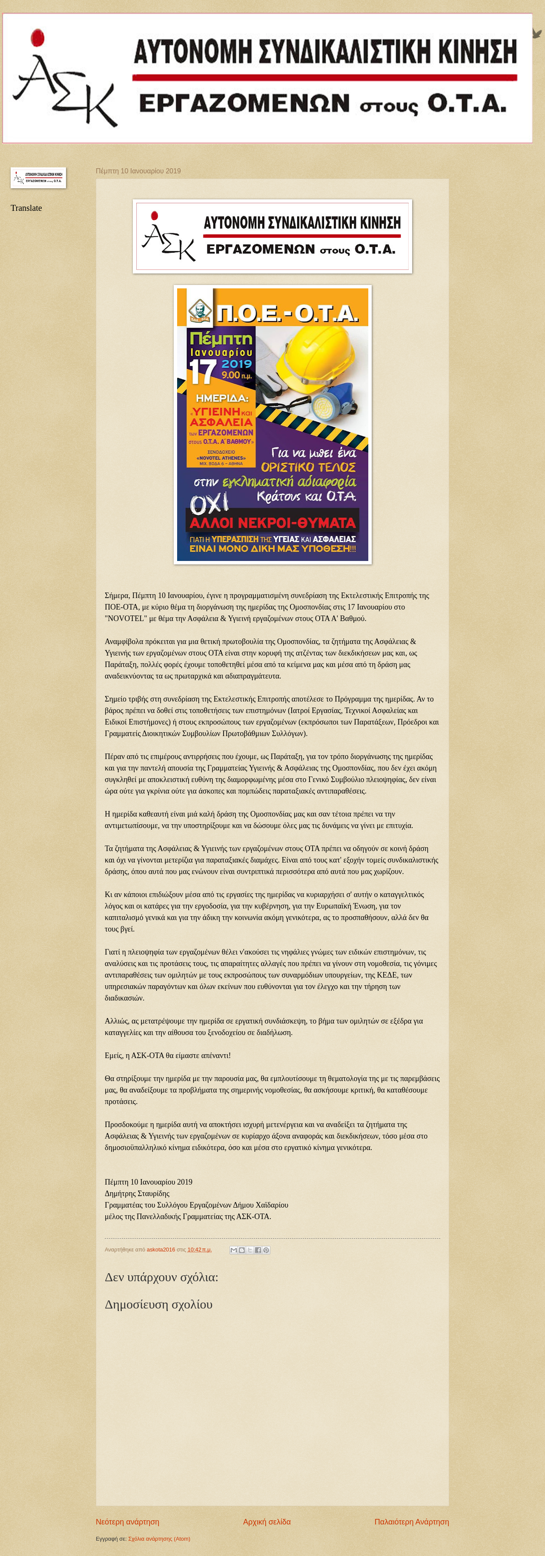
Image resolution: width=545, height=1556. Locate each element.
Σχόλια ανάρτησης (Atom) (159, 1539)
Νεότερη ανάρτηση (127, 1522)
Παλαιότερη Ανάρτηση (412, 1522)
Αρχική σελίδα (267, 1522)
